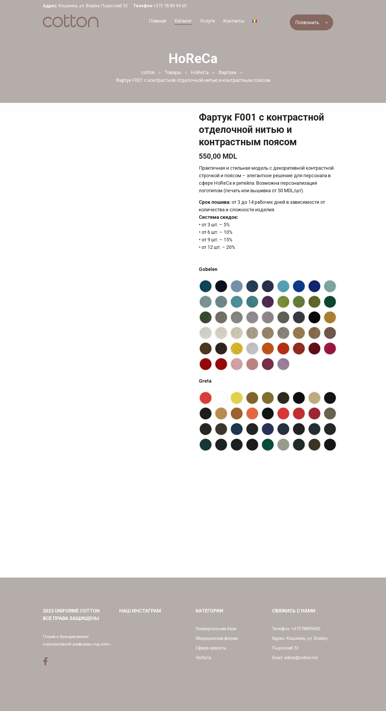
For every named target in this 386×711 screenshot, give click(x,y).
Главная (157, 21)
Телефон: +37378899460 (296, 628)
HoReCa (203, 657)
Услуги (207, 21)
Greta (205, 381)
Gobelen (208, 269)
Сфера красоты (211, 648)
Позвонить (311, 22)
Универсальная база (216, 628)
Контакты (233, 21)
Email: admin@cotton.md (295, 657)
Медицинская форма (217, 638)
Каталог (183, 21)
